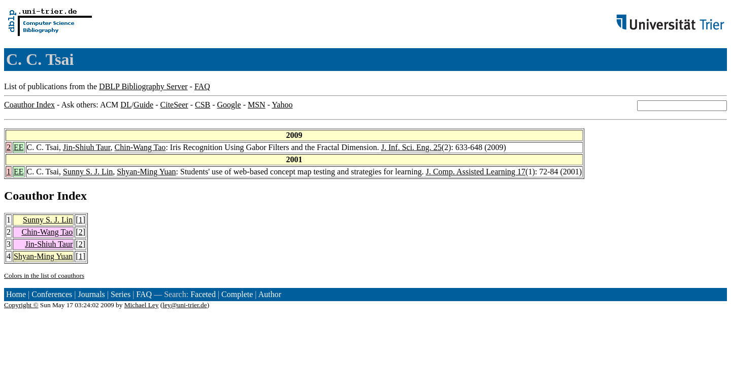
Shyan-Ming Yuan (146, 171)
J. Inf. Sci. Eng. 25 (411, 147)
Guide (143, 104)
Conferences (51, 294)
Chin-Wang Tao (140, 147)
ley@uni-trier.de (184, 305)
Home (16, 294)
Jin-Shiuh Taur (87, 147)
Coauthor (29, 195)
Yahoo (282, 104)
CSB (202, 104)
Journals (91, 294)
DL (125, 104)
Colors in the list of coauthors (44, 275)
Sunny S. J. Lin (88, 171)
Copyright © (21, 305)
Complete (237, 294)
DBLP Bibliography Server (143, 86)
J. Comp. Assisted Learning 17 (475, 171)
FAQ (202, 86)
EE (19, 147)
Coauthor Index (29, 104)
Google (229, 104)
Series (120, 294)
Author (269, 294)
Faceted (203, 294)
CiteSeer (174, 104)
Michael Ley (141, 305)
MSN (256, 104)
